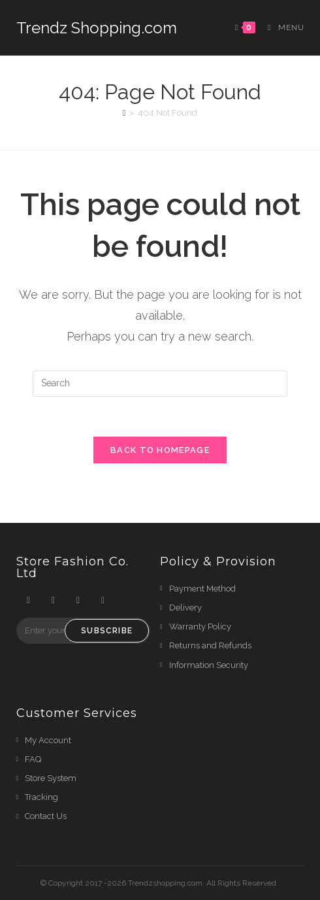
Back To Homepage (160, 450)
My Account (48, 740)
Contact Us (46, 816)
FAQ (33, 759)
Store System (50, 778)
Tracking (41, 797)
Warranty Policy (200, 626)
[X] (28, 600)
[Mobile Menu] (281, 27)
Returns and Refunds (210, 645)
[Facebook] (53, 600)
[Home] (124, 113)
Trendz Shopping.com (96, 27)
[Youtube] (103, 600)
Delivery (185, 607)
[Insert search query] (160, 384)
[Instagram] (78, 600)
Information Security (208, 665)
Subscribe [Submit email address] (107, 630)
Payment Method (202, 588)
